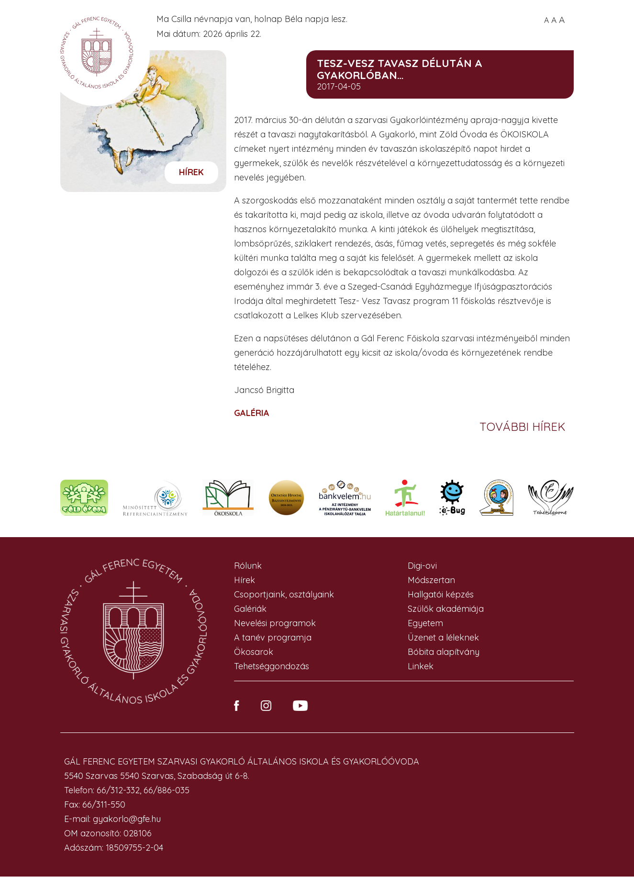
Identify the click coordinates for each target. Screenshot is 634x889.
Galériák (250, 608)
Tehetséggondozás (271, 666)
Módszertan (431, 579)
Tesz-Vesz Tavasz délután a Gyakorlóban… (399, 69)
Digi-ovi (422, 565)
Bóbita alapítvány (443, 651)
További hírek (524, 426)
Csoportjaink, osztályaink (284, 594)
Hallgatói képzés (441, 594)
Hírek (191, 172)
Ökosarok (253, 651)
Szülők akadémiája (446, 608)
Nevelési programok (275, 623)
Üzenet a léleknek (443, 637)
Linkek (421, 666)
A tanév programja (272, 637)
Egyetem (425, 623)
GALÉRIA (251, 412)
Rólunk (248, 565)
